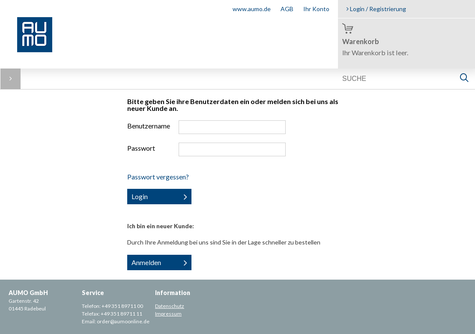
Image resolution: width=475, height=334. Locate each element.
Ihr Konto (316, 8)
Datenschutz (169, 306)
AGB (287, 8)
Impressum (168, 313)
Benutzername (148, 126)
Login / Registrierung (376, 8)
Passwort (141, 148)
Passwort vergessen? (158, 177)
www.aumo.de (252, 8)
